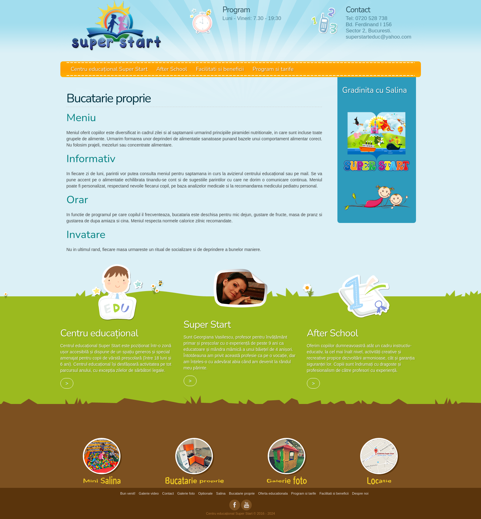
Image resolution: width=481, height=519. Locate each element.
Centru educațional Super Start (109, 69)
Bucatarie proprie (242, 493)
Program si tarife (273, 69)
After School (171, 69)
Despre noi (360, 493)
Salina (221, 493)
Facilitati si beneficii (220, 69)
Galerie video (149, 493)
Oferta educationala (273, 493)
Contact (168, 493)
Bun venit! (127, 493)
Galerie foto (186, 493)
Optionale (205, 493)
